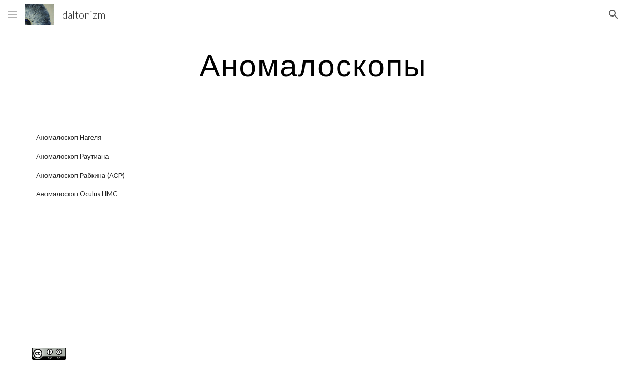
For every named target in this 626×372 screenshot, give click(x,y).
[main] (313, 64)
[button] (12, 14)
